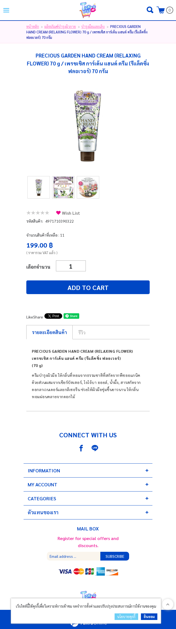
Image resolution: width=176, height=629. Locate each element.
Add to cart (88, 287)
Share (38, 316)
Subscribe (115, 556)
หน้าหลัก (32, 26)
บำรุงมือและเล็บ (93, 26)
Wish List (71, 213)
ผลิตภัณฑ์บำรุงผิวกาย (60, 26)
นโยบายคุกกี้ (126, 616)
